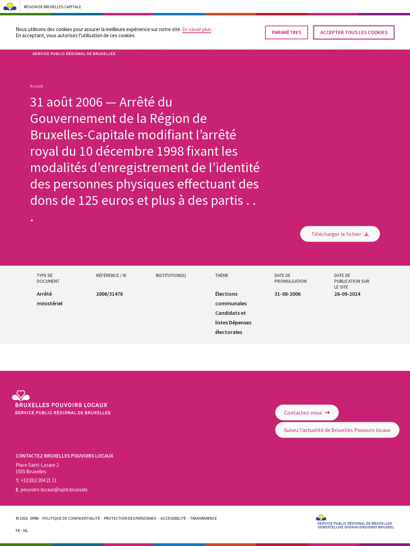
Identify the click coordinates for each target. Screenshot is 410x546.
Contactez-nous (307, 412)
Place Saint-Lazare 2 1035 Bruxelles (37, 468)
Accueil (36, 85)
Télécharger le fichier (340, 233)
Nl (25, 530)
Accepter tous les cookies (353, 29)
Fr (18, 530)
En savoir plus (196, 26)
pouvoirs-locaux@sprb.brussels (52, 489)
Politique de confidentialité (71, 518)
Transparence (203, 518)
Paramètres (286, 29)
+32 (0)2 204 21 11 (36, 480)
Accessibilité (173, 518)
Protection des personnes (130, 518)
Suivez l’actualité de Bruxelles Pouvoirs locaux (337, 429)
